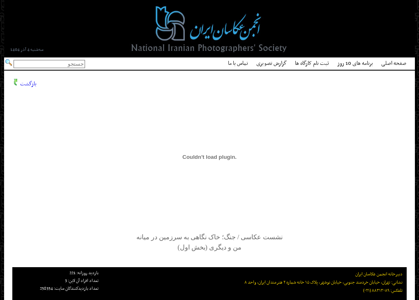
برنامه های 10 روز (355, 63)
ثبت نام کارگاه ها (312, 63)
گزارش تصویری (271, 63)
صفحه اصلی (393, 63)
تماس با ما (238, 63)
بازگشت (28, 84)
